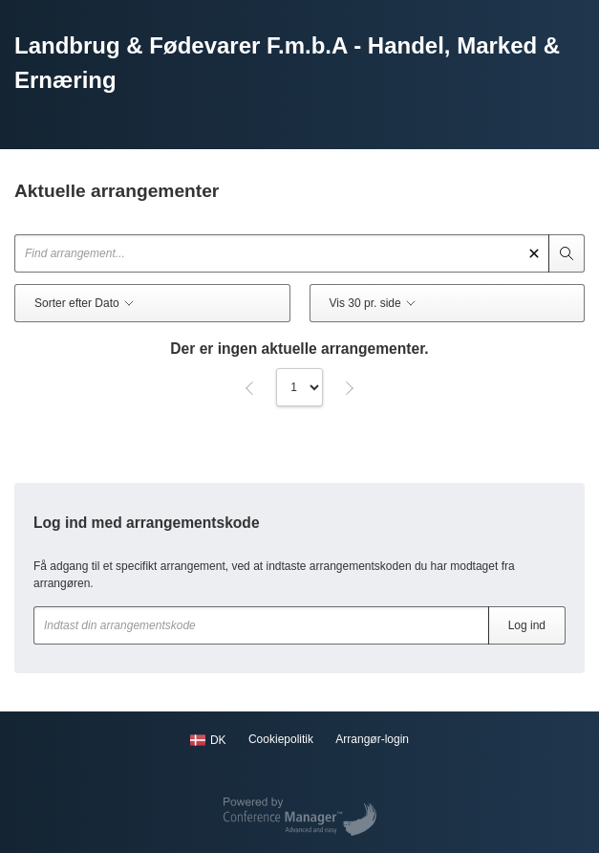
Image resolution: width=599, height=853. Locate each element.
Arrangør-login (372, 739)
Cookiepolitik (280, 739)
